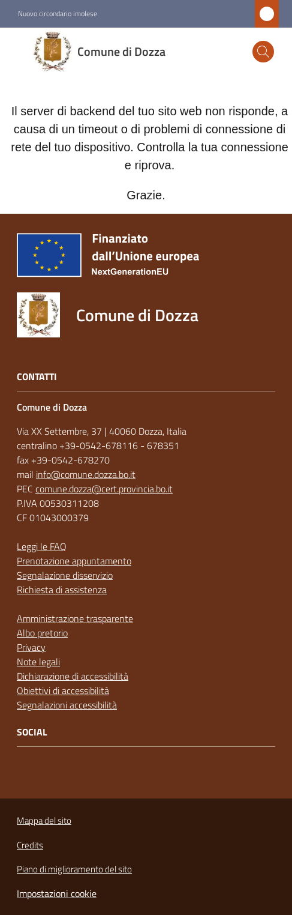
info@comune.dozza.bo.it (86, 474)
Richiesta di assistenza (62, 589)
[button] (263, 51)
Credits (30, 845)
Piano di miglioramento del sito (74, 869)
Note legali (38, 661)
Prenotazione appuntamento (74, 561)
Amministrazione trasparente (75, 618)
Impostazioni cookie (57, 893)
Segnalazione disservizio (65, 575)
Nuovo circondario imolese (57, 13)
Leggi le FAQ (42, 546)
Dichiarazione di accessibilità (72, 676)
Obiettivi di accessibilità (63, 690)
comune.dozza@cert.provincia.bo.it (104, 489)
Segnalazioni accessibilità (67, 705)
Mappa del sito (44, 820)
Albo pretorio (42, 633)
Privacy (31, 647)
